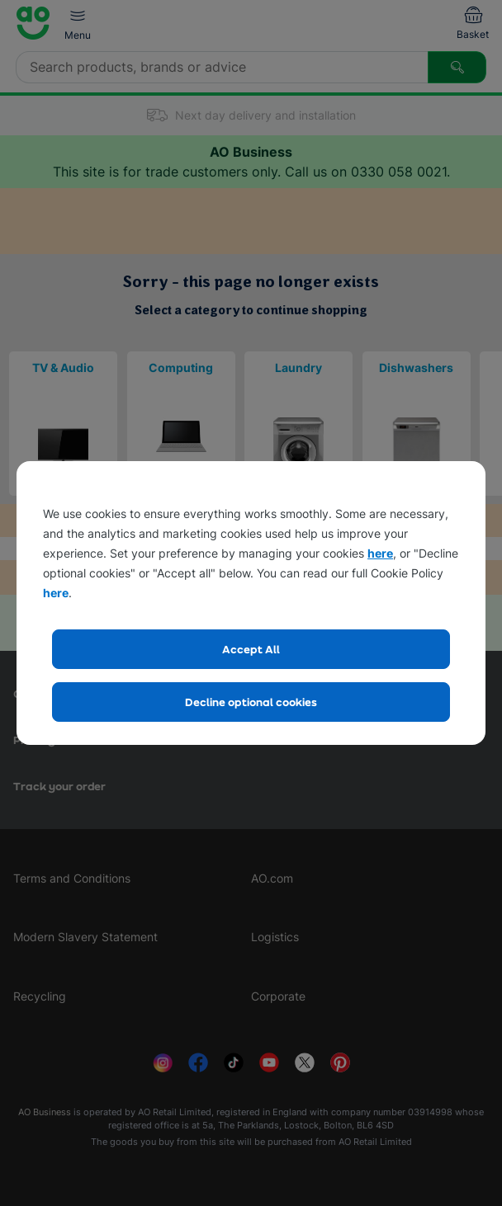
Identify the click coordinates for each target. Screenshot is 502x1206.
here (380, 553)
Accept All (251, 649)
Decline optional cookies (251, 702)
